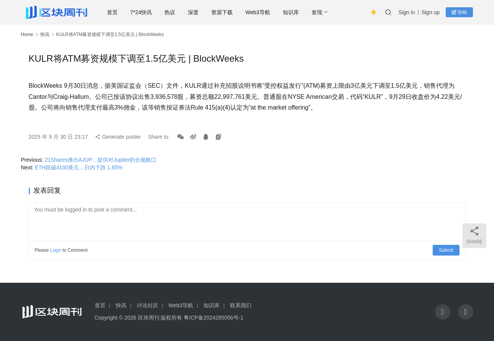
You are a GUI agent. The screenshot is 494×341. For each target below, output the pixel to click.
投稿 (459, 12)
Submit (446, 250)
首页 (112, 12)
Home (27, 34)
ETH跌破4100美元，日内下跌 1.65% (79, 167)
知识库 (291, 12)
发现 (317, 12)
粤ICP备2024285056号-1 (213, 318)
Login (55, 250)
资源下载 (222, 12)
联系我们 (240, 305)
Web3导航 (258, 12)
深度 (193, 12)
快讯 (44, 34)
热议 (170, 12)
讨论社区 (147, 305)
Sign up (431, 12)
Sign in (407, 12)
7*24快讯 (141, 12)
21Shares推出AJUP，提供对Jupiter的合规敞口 (101, 160)
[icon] (442, 312)
